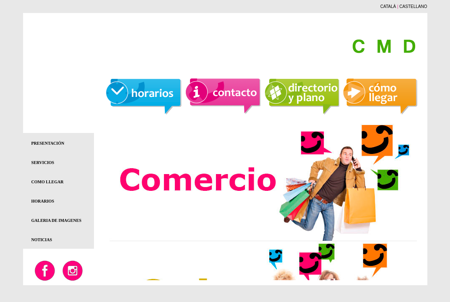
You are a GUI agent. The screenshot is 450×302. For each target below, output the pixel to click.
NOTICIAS (41, 239)
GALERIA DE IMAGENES (56, 220)
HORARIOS (42, 201)
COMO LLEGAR (47, 182)
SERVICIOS (43, 162)
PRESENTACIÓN (48, 143)
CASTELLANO (413, 6)
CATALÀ (388, 6)
